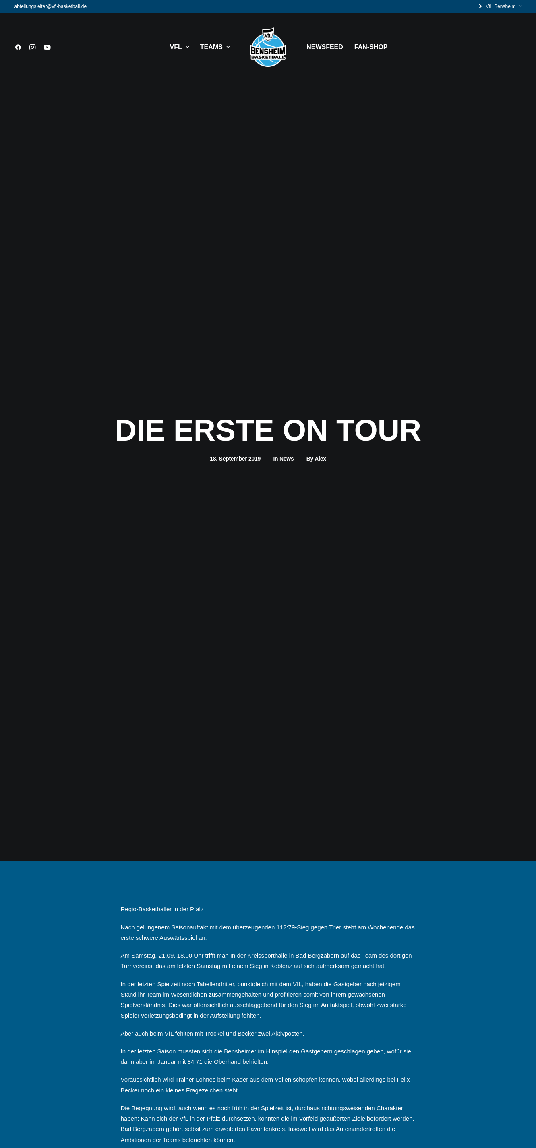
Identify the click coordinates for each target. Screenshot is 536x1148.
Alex (320, 406)
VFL (179, 46)
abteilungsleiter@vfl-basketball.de (50, 6)
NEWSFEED (324, 46)
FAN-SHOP (371, 46)
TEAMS (215, 46)
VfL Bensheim (504, 6)
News (286, 406)
